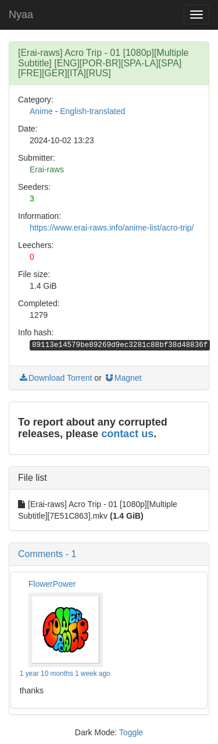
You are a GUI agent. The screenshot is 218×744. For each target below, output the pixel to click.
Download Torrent (55, 377)
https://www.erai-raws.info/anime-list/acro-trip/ (112, 227)
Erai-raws (47, 169)
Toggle (131, 732)
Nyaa (21, 14)
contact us (127, 434)
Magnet (123, 377)
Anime (41, 111)
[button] (109, 554)
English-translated (92, 111)
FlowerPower (52, 584)
